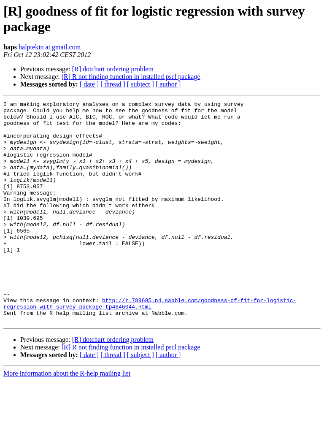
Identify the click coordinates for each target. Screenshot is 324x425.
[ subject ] (140, 84)
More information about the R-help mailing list (66, 417)
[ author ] (168, 84)
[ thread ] (112, 84)
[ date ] (89, 84)
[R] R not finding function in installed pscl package (131, 76)
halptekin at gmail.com (50, 47)
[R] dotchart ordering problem (113, 69)
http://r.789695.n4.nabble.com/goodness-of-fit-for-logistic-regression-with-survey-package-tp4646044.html (149, 344)
